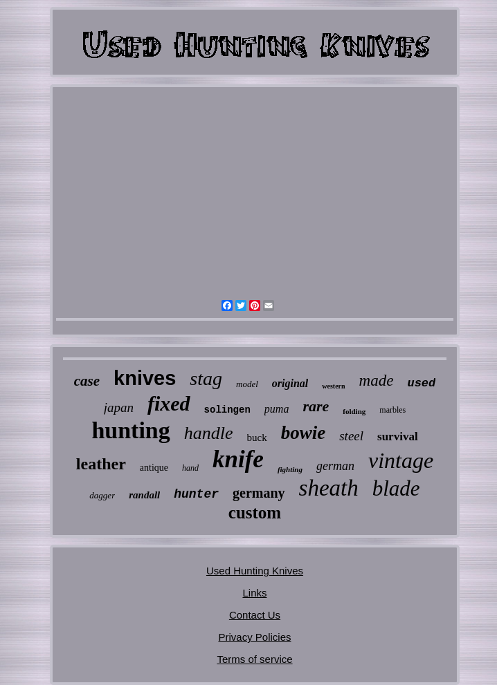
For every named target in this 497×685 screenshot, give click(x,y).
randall (144, 494)
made (376, 380)
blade (396, 488)
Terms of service (254, 659)
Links (254, 593)
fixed (168, 403)
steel (351, 436)
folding (354, 411)
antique (154, 467)
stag (206, 378)
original (290, 383)
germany (259, 492)
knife (238, 459)
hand (190, 468)
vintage (400, 460)
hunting (130, 430)
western (333, 386)
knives (145, 378)
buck (257, 437)
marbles (392, 410)
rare (315, 406)
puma (276, 409)
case (87, 381)
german (335, 466)
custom (254, 512)
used (421, 383)
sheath (329, 488)
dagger (102, 495)
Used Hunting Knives (254, 570)
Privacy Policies (254, 637)
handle (208, 433)
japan (119, 407)
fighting (290, 469)
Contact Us (254, 615)
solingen (227, 409)
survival (397, 436)
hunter (196, 494)
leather (101, 464)
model (247, 384)
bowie (303, 432)
